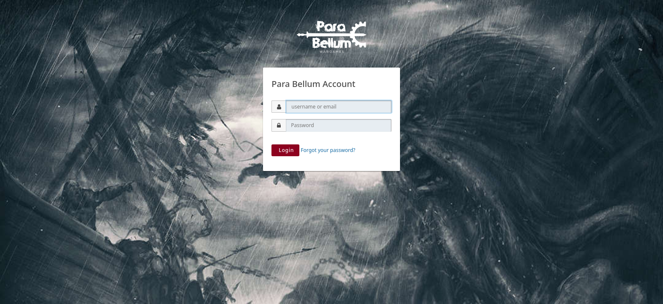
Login (285, 150)
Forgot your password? (328, 150)
